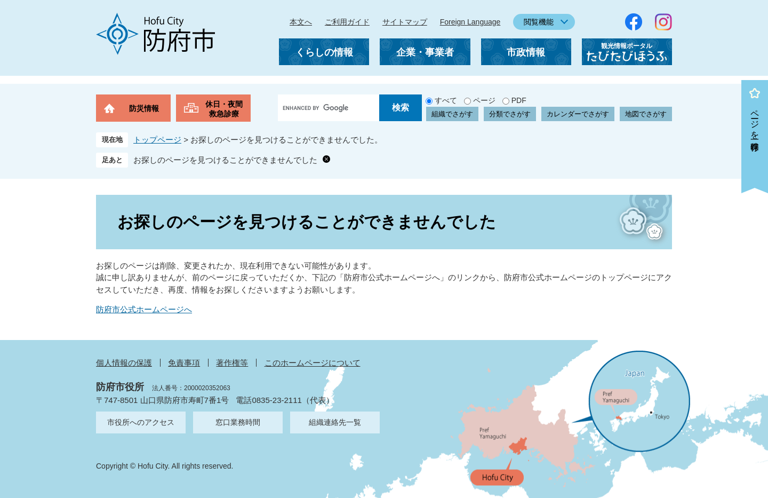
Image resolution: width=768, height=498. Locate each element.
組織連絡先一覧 (335, 422)
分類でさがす (510, 114)
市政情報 (526, 52)
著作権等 (232, 362)
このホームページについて (313, 362)
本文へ (301, 22)
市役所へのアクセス (140, 422)
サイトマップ (404, 22)
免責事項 (184, 362)
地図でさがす (646, 114)
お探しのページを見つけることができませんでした (225, 159)
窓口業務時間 (237, 422)
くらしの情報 (324, 52)
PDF (518, 100)
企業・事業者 (425, 52)
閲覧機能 (539, 22)
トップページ (157, 139)
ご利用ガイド (347, 22)
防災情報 (144, 108)
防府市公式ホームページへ (144, 309)
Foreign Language (470, 22)
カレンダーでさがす (578, 114)
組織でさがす (452, 114)
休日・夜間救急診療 (224, 109)
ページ (484, 100)
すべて (446, 100)
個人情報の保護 (124, 362)
